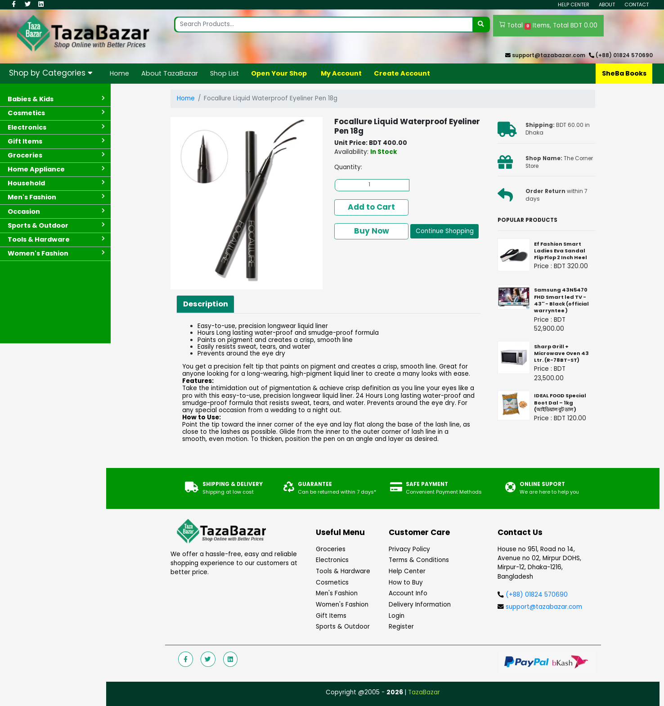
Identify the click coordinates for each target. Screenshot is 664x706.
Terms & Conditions (419, 560)
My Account (341, 73)
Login (396, 616)
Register (401, 626)
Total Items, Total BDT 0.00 (548, 25)
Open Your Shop (279, 73)
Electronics (332, 560)
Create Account (402, 73)
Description (205, 304)
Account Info (408, 593)
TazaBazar (424, 692)
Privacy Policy (409, 549)
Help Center (573, 4)
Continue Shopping (445, 231)
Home (119, 73)
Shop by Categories (51, 72)
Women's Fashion (342, 604)
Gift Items (331, 616)
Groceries (330, 549)
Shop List (224, 73)
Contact (636, 4)
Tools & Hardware (343, 571)
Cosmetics (332, 582)
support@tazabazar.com (548, 55)
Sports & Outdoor (343, 626)
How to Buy (406, 582)
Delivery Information (420, 604)
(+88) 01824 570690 (624, 55)
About (607, 4)
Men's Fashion (337, 593)
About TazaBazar (169, 73)
